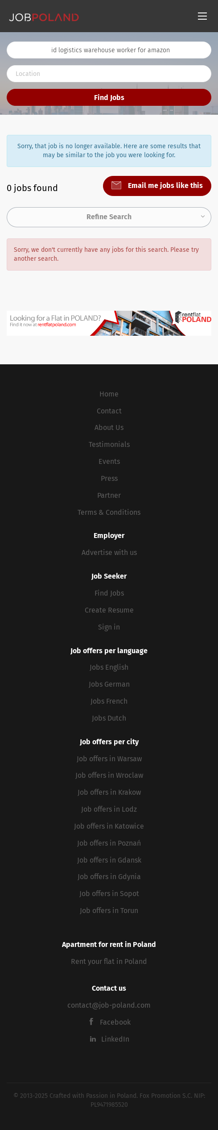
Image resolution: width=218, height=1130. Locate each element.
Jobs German (109, 684)
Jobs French (109, 701)
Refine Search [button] (109, 217)
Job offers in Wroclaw (109, 775)
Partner (109, 495)
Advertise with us (109, 552)
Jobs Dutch (109, 718)
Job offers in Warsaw (109, 759)
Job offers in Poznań (109, 843)
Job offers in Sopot (109, 893)
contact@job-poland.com (109, 1005)
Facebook (115, 1022)
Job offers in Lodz (109, 809)
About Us (109, 427)
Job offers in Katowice (109, 826)
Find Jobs (109, 97)
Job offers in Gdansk (109, 860)
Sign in (109, 627)
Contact (109, 411)
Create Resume (109, 610)
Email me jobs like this (164, 185)
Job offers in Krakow (109, 792)
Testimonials (109, 444)
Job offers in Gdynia (109, 876)
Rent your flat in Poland (109, 961)
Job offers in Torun (109, 910)
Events (109, 461)
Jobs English (109, 667)
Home (109, 394)
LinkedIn (115, 1039)
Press (109, 478)
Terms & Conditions (109, 512)
